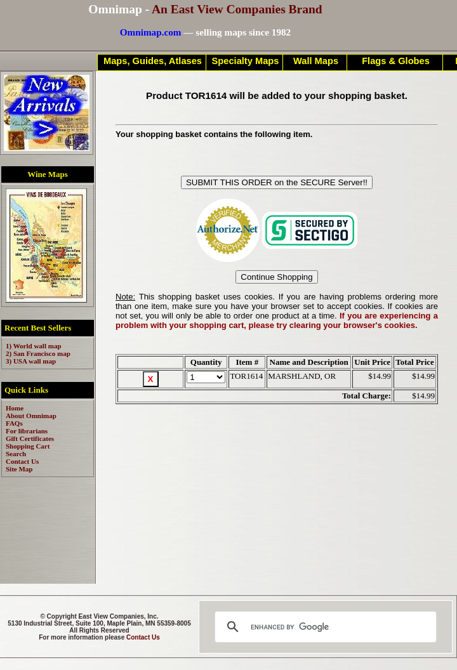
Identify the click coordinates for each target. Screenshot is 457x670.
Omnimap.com (151, 32)
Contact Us (143, 637)
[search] (324, 626)
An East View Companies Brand (237, 9)
